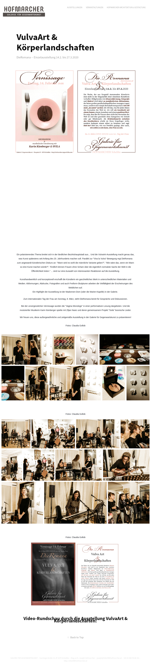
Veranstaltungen (94, 7)
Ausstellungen (74, 7)
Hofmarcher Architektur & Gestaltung (126, 7)
